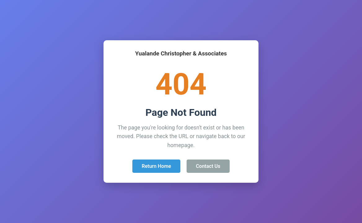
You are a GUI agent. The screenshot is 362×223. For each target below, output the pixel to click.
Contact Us (208, 166)
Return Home (156, 166)
